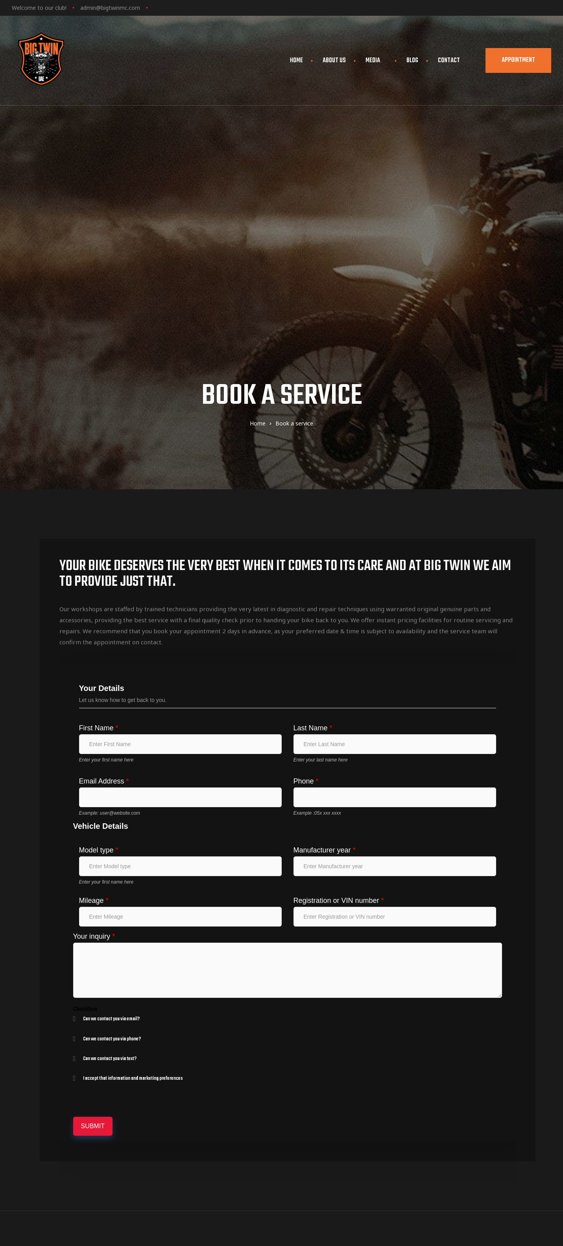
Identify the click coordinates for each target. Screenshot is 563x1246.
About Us (334, 61)
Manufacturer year (324, 636)
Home (296, 61)
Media (376, 61)
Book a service (466, 1103)
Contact (449, 61)
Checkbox (85, 795)
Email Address (104, 567)
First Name (98, 514)
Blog (412, 61)
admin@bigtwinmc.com (110, 7)
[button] (518, 60)
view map (336, 1116)
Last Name (312, 514)
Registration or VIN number (338, 687)
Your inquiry (94, 722)
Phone (306, 567)
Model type (98, 636)
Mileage (94, 687)
